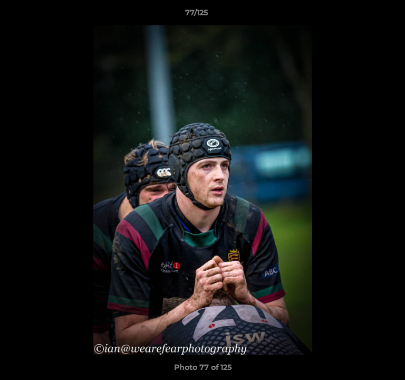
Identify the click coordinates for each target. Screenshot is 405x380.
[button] (367, 15)
